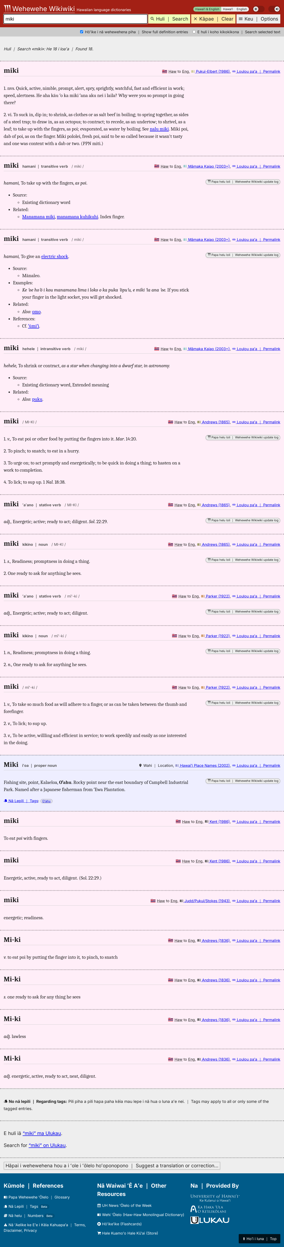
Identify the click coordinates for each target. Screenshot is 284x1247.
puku (37, 399)
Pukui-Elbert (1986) (210, 71)
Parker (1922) (215, 596)
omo (36, 311)
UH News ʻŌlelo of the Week (124, 1205)
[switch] (259, 9)
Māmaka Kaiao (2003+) (206, 166)
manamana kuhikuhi (77, 216)
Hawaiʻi (228, 9)
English (242, 9)
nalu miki (159, 129)
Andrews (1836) (213, 940)
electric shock (54, 256)
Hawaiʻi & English (207, 9)
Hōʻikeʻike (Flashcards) (119, 1224)
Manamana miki (38, 216)
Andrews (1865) (213, 422)
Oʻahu (46, 801)
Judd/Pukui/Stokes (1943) (205, 900)
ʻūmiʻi (33, 326)
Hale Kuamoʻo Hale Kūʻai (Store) (127, 1233)
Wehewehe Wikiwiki (39, 9)
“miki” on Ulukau (47, 1145)
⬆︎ (259, 1238)
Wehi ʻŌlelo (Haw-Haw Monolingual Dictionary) (140, 1214)
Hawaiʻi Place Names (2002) (202, 765)
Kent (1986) (217, 821)
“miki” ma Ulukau (42, 1133)
